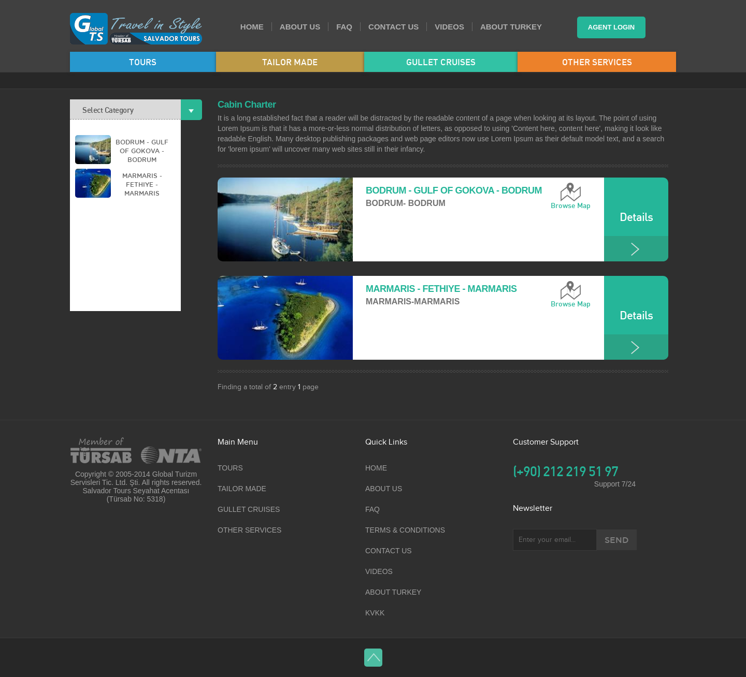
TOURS (142, 61)
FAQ (344, 26)
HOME (252, 26)
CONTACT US (393, 26)
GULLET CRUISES (441, 61)
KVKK (374, 613)
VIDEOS (449, 26)
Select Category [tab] (131, 109)
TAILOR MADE (290, 61)
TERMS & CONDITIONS (405, 530)
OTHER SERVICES (597, 61)
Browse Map (571, 205)
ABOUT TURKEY (511, 26)
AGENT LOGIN (611, 27)
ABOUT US (300, 26)
